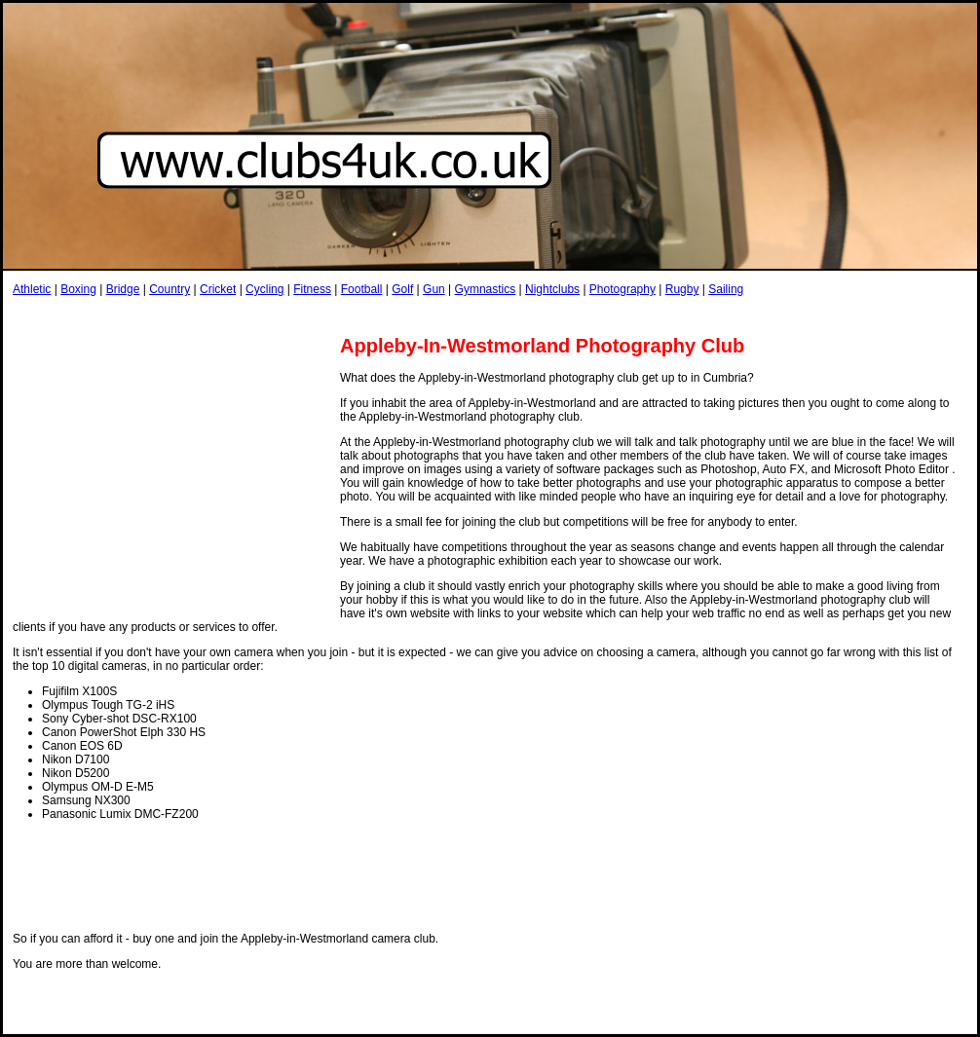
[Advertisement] (367, 315)
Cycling (264, 289)
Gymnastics (485, 289)
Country (169, 289)
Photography (622, 289)
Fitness (312, 289)
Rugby (682, 289)
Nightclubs (552, 289)
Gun (434, 289)
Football (362, 289)
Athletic (32, 289)
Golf (402, 289)
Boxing (78, 289)
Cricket (218, 289)
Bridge (123, 289)
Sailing (725, 289)
